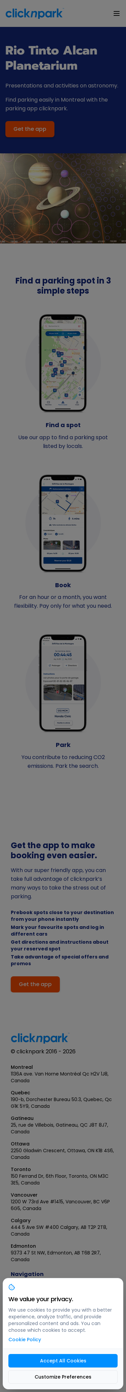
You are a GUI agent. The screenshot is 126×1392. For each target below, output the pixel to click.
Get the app (29, 129)
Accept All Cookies (63, 1360)
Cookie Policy (24, 1339)
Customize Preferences (63, 1377)
